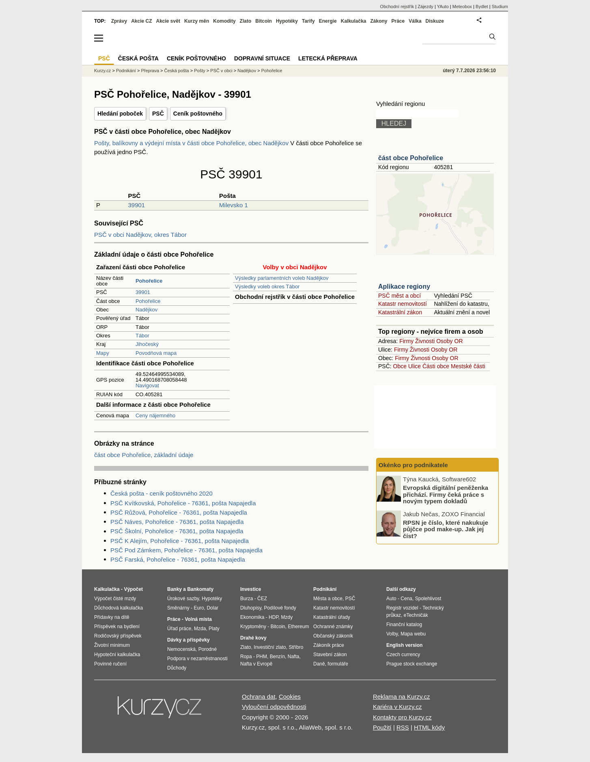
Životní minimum (112, 645)
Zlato (246, 21)
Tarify (308, 21)
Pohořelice (148, 301)
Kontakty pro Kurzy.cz (402, 717)
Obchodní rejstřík (397, 6)
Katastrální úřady (331, 617)
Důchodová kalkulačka (118, 608)
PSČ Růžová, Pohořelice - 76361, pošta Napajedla (178, 512)
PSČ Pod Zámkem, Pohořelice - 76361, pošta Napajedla (186, 550)
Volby (392, 634)
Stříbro (296, 647)
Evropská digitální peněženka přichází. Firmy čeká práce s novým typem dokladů (445, 494)
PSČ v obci (221, 70)
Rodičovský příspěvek (118, 636)
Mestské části (468, 366)
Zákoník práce (328, 645)
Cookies (290, 696)
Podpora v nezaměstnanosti (197, 658)
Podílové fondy (280, 608)
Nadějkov (146, 310)
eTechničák (416, 615)
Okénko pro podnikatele (413, 464)
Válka (415, 21)
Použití (382, 727)
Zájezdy (425, 6)
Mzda (200, 628)
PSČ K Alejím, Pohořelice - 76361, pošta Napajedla (179, 540)
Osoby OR (449, 341)
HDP (273, 617)
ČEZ (262, 598)
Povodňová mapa (156, 353)
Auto (391, 598)
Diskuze (435, 21)
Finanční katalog (404, 624)
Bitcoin (263, 21)
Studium (500, 6)
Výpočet (133, 589)
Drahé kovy (253, 638)
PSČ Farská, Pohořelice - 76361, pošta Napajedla (177, 559)
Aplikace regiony (404, 286)
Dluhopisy (250, 608)
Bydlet (482, 6)
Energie (328, 21)
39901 (136, 205)
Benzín (277, 656)
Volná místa (198, 619)
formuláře (337, 664)
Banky (174, 589)
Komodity (224, 21)
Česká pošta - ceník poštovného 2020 (161, 493)
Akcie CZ (141, 21)
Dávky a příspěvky (188, 640)
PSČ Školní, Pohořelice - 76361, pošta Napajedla (176, 531)
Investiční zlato (270, 647)
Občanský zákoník (333, 636)
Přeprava (150, 70)
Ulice (414, 366)
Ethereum (298, 626)
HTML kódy (429, 727)
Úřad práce (179, 628)
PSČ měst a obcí (399, 295)
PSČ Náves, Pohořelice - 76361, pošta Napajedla (177, 521)
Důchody (176, 668)
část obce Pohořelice (410, 158)
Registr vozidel (402, 608)
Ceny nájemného (155, 415)
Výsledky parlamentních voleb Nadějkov (282, 278)
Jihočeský (147, 344)
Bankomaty (200, 589)
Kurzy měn (196, 21)
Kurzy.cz (102, 70)
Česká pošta (176, 70)
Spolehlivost (428, 598)
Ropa (246, 656)
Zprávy (119, 21)
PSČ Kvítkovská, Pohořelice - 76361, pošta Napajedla (183, 503)
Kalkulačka (353, 21)
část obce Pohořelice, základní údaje (143, 454)
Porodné (207, 649)
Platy (214, 628)
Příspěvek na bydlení (117, 626)
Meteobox (462, 6)
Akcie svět (168, 21)
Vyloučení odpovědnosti (274, 706)
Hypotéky (287, 21)
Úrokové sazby (183, 598)
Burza (246, 598)
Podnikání (126, 70)
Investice (250, 589)
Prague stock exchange (411, 664)
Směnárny (178, 608)
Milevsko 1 (233, 205)
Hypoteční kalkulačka (117, 654)
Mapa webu (413, 634)
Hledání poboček (120, 113)
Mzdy (287, 617)
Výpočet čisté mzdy (115, 598)
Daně (319, 664)
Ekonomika (252, 617)
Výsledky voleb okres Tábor (267, 286)
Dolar (212, 608)
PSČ (158, 113)
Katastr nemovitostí (402, 304)
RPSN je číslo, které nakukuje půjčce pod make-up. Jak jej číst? (445, 529)
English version (404, 645)
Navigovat (147, 385)
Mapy (102, 353)
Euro (199, 608)
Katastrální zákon (400, 312)
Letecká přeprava (327, 58)
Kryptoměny (253, 626)
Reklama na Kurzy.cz (401, 696)
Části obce (435, 366)
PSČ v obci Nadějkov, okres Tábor (140, 234)
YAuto (443, 6)
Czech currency (403, 654)
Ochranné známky (333, 626)
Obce (400, 366)
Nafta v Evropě (256, 664)
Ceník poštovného (197, 113)
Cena (406, 598)
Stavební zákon (330, 654)
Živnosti (425, 341)
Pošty (199, 70)
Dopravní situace (262, 58)
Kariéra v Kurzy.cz (397, 706)
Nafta (293, 656)
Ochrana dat (259, 696)
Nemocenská (181, 649)
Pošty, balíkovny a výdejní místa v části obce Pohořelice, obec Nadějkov (192, 143)
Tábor (142, 336)
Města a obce (327, 598)
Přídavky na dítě (111, 617)
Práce (398, 21)
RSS (402, 727)
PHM (261, 656)
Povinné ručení (110, 664)
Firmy (406, 341)
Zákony (378, 21)
